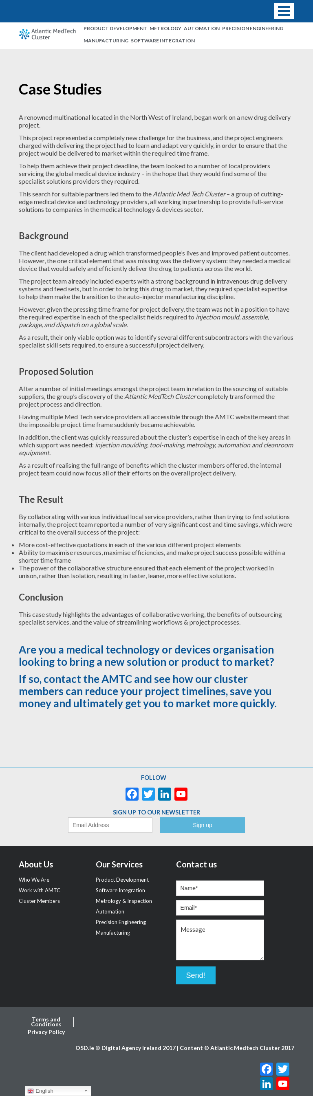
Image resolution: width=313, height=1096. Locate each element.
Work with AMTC (39, 890)
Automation (202, 28)
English (40, 1091)
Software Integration (163, 40)
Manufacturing (106, 40)
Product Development (115, 28)
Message (220, 940)
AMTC (116, 678)
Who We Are (34, 879)
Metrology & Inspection (124, 901)
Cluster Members (39, 901)
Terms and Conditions (46, 1022)
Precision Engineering (252, 28)
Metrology (165, 28)
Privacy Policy (46, 1031)
